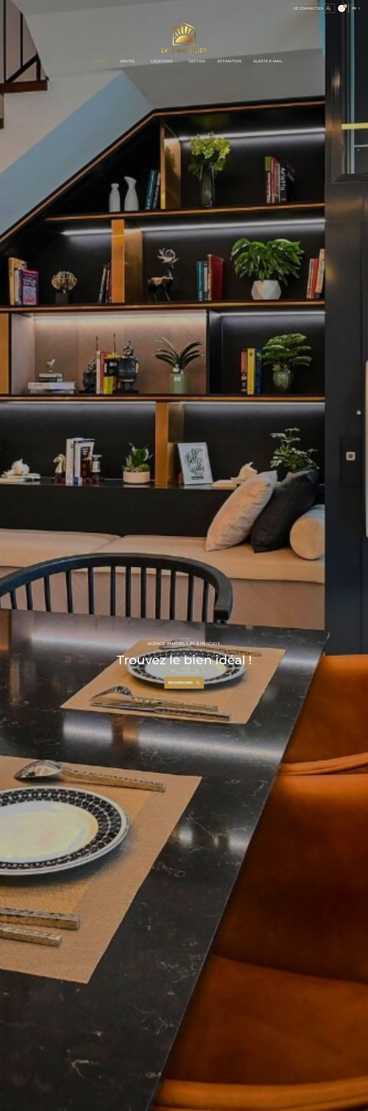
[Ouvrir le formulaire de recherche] (184, 683)
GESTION (197, 61)
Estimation (229, 61)
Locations (162, 61)
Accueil (100, 61)
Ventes (127, 61)
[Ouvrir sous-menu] (139, 61)
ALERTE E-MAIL (267, 61)
